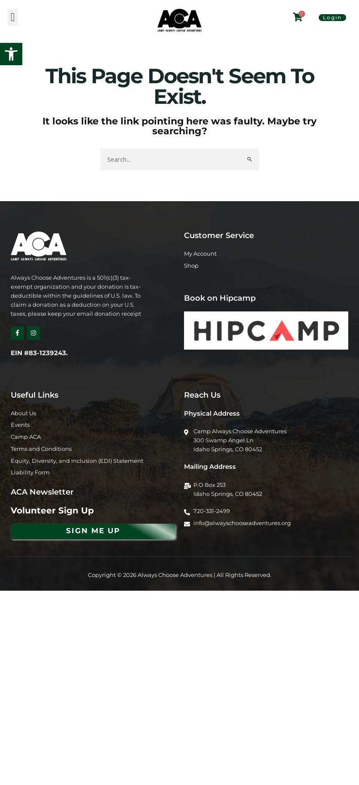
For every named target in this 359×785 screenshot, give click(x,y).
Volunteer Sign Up (52, 510)
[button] (11, 54)
